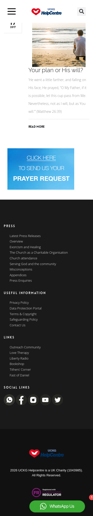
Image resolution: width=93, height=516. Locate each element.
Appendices (18, 275)
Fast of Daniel (19, 375)
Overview (16, 241)
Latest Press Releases (25, 236)
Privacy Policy (19, 303)
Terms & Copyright (23, 314)
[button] (81, 11)
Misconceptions (21, 270)
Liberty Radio (19, 359)
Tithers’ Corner (20, 370)
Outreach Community (25, 347)
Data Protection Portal (26, 308)
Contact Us (17, 325)
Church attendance (23, 258)
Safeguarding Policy (24, 320)
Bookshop (17, 364)
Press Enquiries (21, 281)
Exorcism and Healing (25, 247)
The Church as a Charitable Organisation (39, 253)
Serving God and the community (33, 264)
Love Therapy (19, 353)
